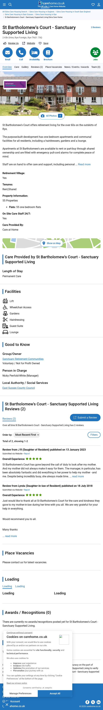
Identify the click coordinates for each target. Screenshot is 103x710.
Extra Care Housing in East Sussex (19, 14)
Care (16, 67)
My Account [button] (11, 701)
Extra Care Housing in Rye (46, 14)
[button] (4, 4)
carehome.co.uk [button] (13, 706)
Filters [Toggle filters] (94, 434)
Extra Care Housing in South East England (73, 12)
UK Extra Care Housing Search (14, 12)
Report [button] (27, 454)
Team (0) (95, 67)
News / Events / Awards (76, 67)
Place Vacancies (53, 67)
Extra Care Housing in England (42, 12)
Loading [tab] (7, 586)
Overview (7, 67)
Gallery (25, 67)
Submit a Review (85, 417)
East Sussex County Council (18, 387)
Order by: (7, 434)
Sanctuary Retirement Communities (23, 358)
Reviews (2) (37, 67)
